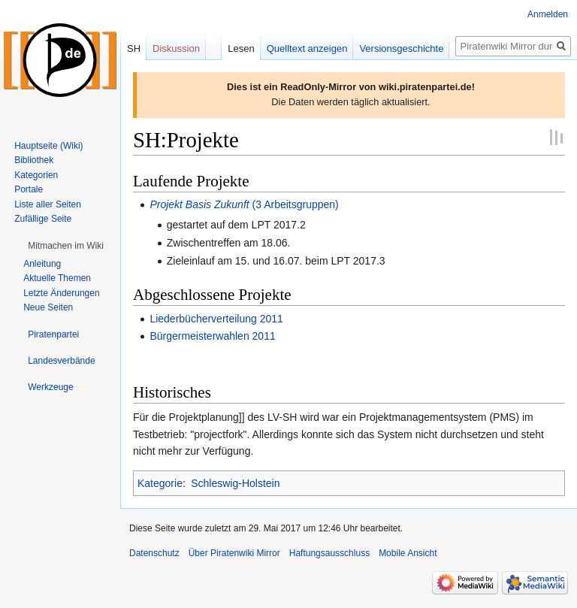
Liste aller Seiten (47, 204)
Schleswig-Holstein (235, 483)
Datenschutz (154, 553)
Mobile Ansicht (408, 553)
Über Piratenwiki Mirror (234, 553)
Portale (28, 189)
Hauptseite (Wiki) (48, 146)
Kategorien (36, 175)
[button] (66, 245)
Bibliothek (33, 160)
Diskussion (176, 48)
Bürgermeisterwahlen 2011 (212, 336)
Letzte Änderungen (61, 293)
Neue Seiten (48, 307)
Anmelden (547, 14)
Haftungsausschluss (329, 553)
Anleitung (42, 264)
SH (133, 48)
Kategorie (160, 483)
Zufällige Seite (42, 218)
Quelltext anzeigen (307, 48)
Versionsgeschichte (401, 48)
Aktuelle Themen (57, 278)
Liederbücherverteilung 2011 (216, 319)
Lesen (241, 48)
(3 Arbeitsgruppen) (244, 204)
